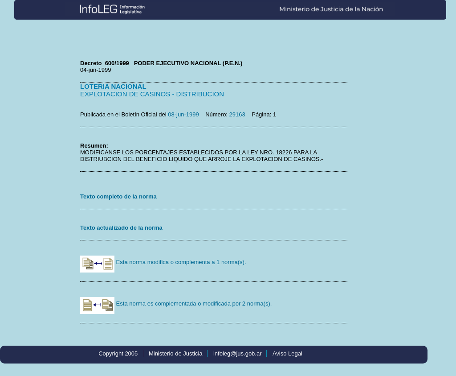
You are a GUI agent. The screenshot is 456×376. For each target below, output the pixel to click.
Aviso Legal (287, 353)
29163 (237, 114)
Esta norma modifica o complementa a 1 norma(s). (163, 262)
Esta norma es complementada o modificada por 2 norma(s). (176, 303)
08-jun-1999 (183, 114)
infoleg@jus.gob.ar (237, 353)
